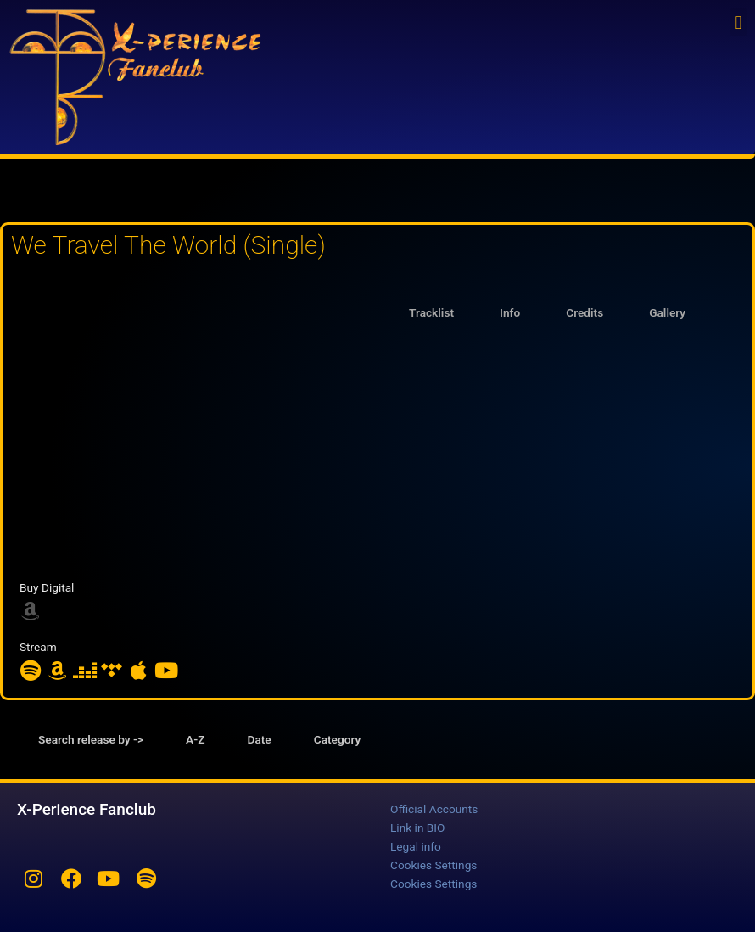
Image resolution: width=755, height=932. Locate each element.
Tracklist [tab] (431, 312)
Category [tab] (337, 739)
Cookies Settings (433, 865)
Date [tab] (259, 739)
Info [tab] (510, 312)
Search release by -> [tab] (90, 739)
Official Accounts (434, 809)
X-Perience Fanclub (86, 809)
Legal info (415, 846)
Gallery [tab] (667, 312)
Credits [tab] (584, 312)
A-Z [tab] (195, 739)
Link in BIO (417, 827)
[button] (738, 22)
